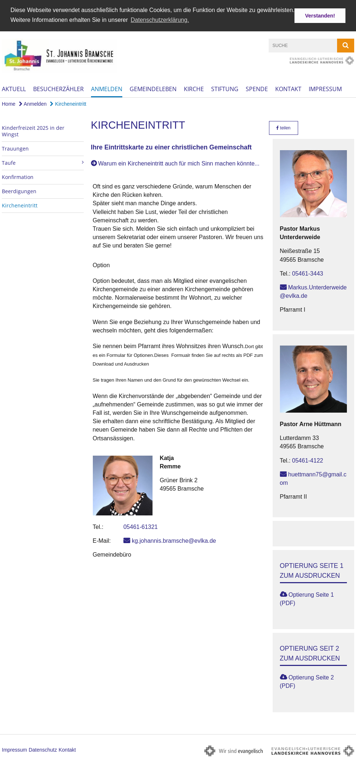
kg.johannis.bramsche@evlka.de (174, 540)
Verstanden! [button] (320, 16)
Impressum (325, 89)
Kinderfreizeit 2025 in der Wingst (33, 130)
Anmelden (106, 89)
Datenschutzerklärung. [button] (160, 20)
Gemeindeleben (153, 89)
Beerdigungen (19, 190)
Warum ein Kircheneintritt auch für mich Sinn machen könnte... (179, 163)
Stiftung (224, 89)
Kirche (194, 89)
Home (8, 103)
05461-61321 (140, 526)
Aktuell (14, 89)
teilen (283, 127)
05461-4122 (307, 460)
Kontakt (288, 89)
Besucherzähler (58, 89)
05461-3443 (307, 273)
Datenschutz (43, 749)
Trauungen (15, 147)
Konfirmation (17, 176)
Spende (257, 89)
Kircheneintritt (68, 103)
